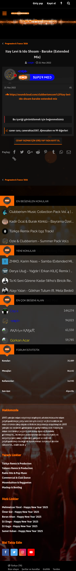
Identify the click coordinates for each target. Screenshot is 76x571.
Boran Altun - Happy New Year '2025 (21, 535)
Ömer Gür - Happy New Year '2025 (20, 531)
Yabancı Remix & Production (17, 487)
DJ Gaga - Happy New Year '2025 (19, 545)
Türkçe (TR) (15, 565)
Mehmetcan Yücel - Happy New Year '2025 (25, 526)
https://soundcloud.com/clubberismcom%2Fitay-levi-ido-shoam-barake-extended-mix (38, 96)
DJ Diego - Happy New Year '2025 (20, 540)
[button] (4, 13)
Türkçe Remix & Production (16, 482)
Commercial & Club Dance (16, 496)
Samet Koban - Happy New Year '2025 (22, 550)
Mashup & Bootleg (12, 506)
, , (38, 130)
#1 (71, 88)
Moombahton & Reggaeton (16, 501)
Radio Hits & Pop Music (14, 492)
